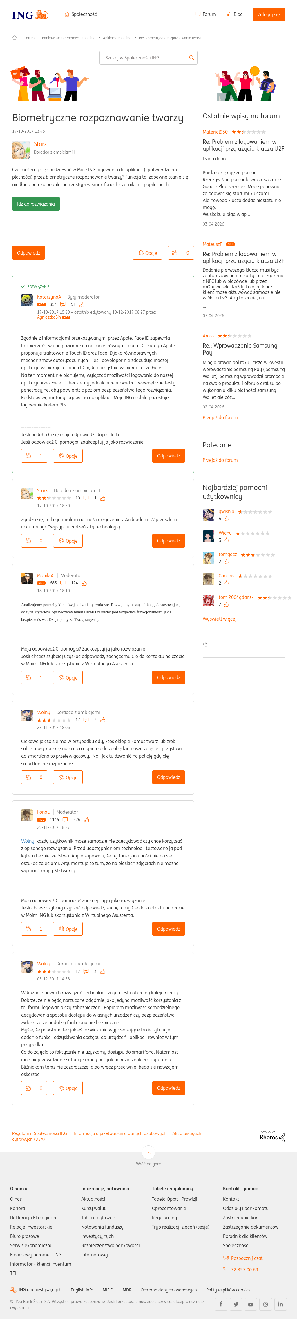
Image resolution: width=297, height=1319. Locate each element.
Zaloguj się (269, 14)
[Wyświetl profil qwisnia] (228, 511)
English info (85, 1290)
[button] (175, 253)
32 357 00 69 (244, 1270)
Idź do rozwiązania (36, 204)
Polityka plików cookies (236, 1290)
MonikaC (46, 575)
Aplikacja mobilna (117, 38)
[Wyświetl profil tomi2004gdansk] (238, 597)
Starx (40, 144)
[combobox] (148, 58)
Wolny (43, 712)
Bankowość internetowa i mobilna (68, 38)
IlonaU (43, 812)
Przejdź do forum (220, 417)
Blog (238, 14)
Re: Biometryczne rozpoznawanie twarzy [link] (170, 38)
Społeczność (84, 14)
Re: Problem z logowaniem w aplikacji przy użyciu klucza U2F (243, 145)
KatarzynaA (49, 297)
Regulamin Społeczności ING (39, 1133)
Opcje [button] (151, 253)
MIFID (111, 1290)
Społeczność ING (14, 37)
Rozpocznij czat (247, 1258)
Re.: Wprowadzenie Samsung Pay (240, 349)
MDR (130, 1290)
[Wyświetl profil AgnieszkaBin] (49, 317)
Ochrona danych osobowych (173, 1290)
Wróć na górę (148, 1164)
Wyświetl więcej (219, 619)
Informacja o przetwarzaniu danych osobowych (120, 1133)
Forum (209, 14)
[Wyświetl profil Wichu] (227, 533)
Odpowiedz (28, 253)
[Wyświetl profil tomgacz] (229, 554)
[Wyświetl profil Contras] (228, 576)
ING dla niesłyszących (41, 1290)
